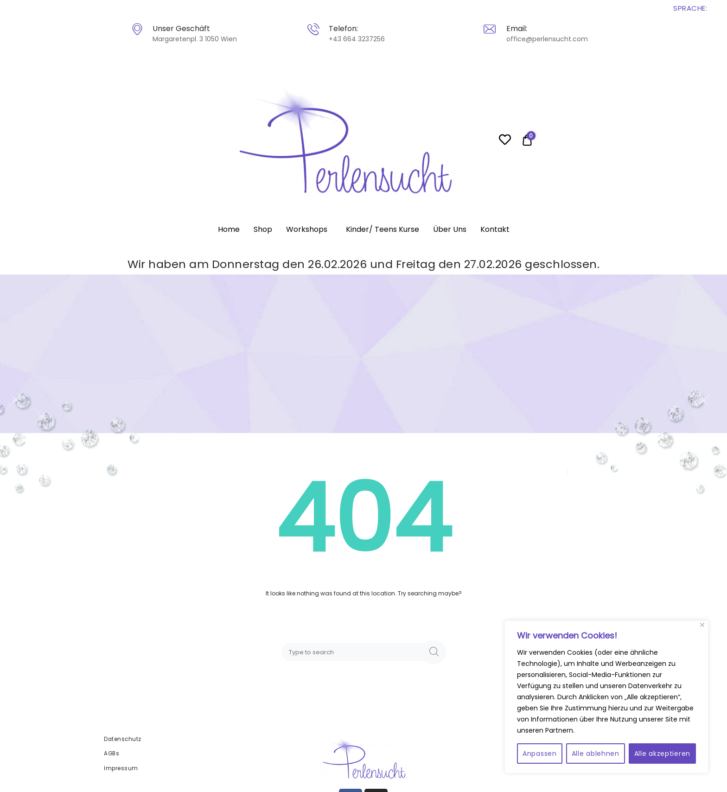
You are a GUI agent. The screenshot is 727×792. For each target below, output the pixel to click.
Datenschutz (122, 739)
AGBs (111, 753)
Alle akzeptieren (662, 753)
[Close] (702, 625)
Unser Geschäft (181, 28)
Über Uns (449, 229)
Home (229, 229)
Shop (263, 229)
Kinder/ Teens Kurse (382, 229)
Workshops (306, 229)
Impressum (121, 768)
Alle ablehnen (595, 753)
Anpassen (540, 753)
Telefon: (342, 28)
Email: (516, 28)
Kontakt (495, 229)
